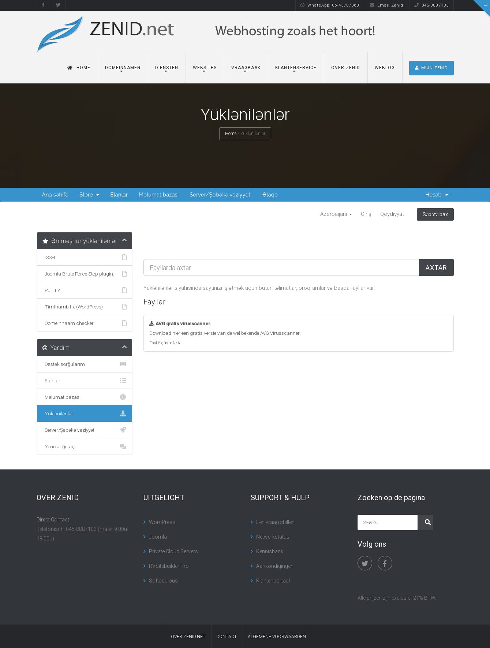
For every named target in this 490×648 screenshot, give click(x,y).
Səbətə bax (435, 214)
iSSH (84, 257)
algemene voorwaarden (277, 636)
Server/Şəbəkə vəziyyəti (220, 194)
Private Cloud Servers (173, 551)
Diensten (166, 67)
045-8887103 (431, 5)
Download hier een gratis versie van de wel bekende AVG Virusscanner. (224, 333)
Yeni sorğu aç (84, 446)
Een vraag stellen (275, 522)
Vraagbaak (246, 67)
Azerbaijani (336, 214)
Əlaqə (269, 194)
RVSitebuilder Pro (169, 566)
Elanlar (119, 194)
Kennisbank (269, 551)
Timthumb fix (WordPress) (84, 306)
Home (78, 67)
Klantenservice (296, 67)
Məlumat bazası (159, 194)
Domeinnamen (123, 67)
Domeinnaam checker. (84, 323)
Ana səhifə (55, 194)
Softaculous (163, 581)
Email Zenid (386, 5)
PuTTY (84, 290)
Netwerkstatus (272, 537)
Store (89, 194)
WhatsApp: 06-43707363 (329, 5)
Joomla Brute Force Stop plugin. (84, 273)
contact (226, 636)
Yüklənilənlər (84, 413)
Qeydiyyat (392, 214)
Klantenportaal (273, 581)
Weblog (385, 67)
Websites (205, 67)
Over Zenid (345, 67)
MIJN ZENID (431, 67)
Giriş (366, 214)
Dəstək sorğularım (84, 364)
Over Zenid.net (188, 636)
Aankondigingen (274, 566)
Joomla (158, 537)
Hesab (436, 194)
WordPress (162, 522)
